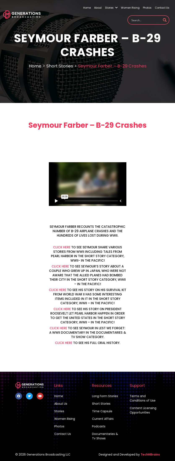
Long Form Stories (105, 396)
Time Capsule (102, 411)
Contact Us (162, 7)
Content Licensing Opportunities (143, 410)
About (98, 7)
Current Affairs (103, 419)
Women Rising (130, 7)
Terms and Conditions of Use (143, 398)
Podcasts (98, 426)
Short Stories (59, 66)
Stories (111, 7)
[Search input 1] (145, 20)
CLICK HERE (61, 247)
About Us (60, 404)
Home (87, 7)
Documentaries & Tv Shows (105, 436)
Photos (147, 7)
